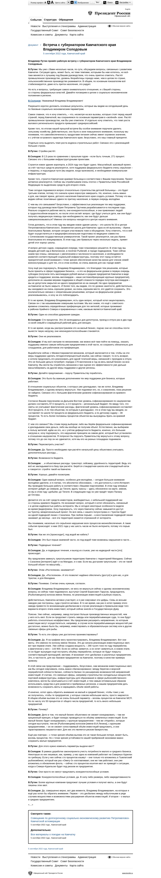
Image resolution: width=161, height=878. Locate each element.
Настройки (124, 2)
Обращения (66, 19)
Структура (50, 19)
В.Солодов (34, 101)
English (127, 9)
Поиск (110, 2)
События (36, 19)
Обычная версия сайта (121, 26)
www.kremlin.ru (127, 873)
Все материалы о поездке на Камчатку (53, 834)
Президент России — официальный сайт (109, 14)
